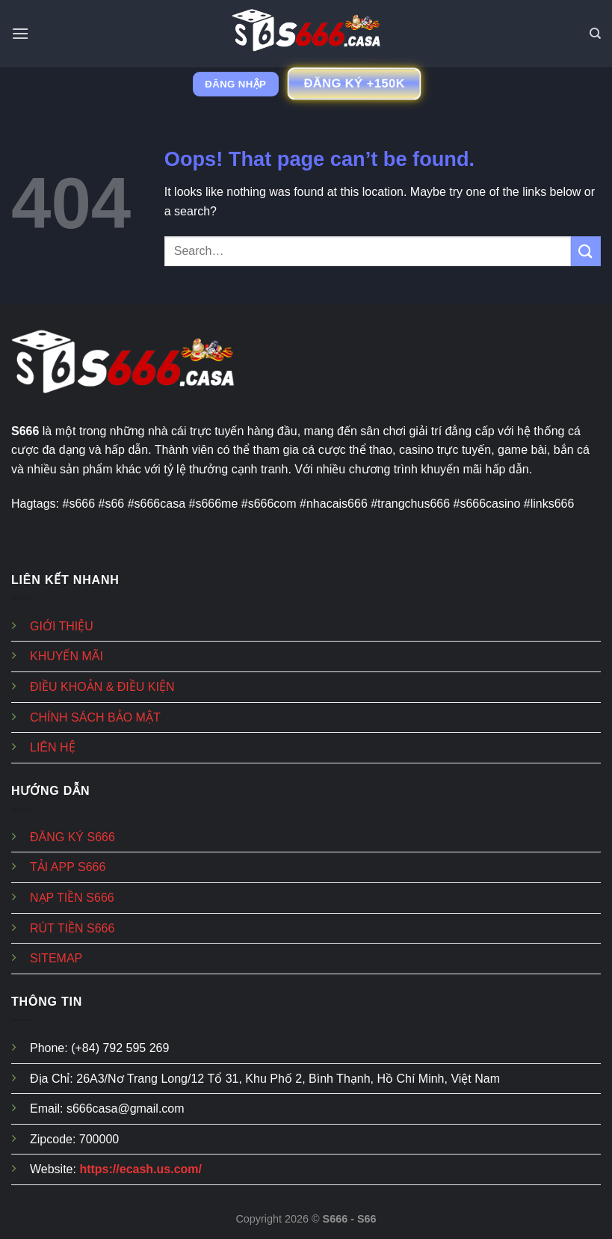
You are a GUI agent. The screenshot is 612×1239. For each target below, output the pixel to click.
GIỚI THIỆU (61, 626)
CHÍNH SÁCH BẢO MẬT (95, 717)
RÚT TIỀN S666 (72, 928)
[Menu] (20, 33)
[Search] (595, 33)
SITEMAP (56, 958)
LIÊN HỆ (52, 747)
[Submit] (586, 250)
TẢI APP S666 (67, 867)
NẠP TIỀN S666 (72, 897)
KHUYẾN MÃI (66, 656)
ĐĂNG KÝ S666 (72, 837)
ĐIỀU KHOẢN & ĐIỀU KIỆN (102, 686)
